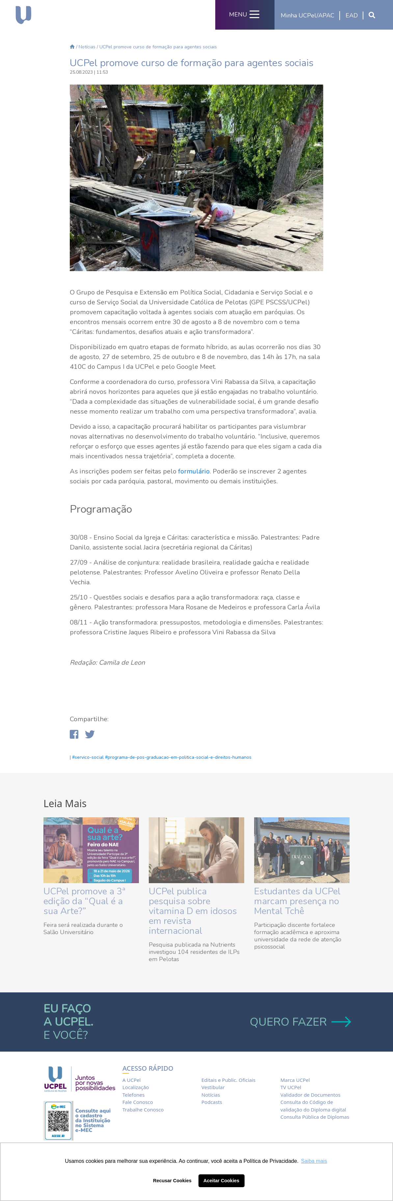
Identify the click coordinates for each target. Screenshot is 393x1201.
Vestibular (213, 1087)
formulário (194, 471)
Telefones (133, 1094)
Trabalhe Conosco (143, 1109)
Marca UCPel (295, 1080)
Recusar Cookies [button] (172, 1180)
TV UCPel (290, 1087)
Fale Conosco (137, 1102)
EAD (352, 15)
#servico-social (88, 757)
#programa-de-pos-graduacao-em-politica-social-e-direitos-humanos (178, 757)
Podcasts (211, 1102)
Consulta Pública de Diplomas (314, 1116)
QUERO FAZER (300, 1022)
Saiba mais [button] (314, 1161)
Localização (135, 1087)
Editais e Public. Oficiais (228, 1080)
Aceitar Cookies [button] (221, 1180)
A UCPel (131, 1080)
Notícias (87, 47)
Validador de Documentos (310, 1094)
